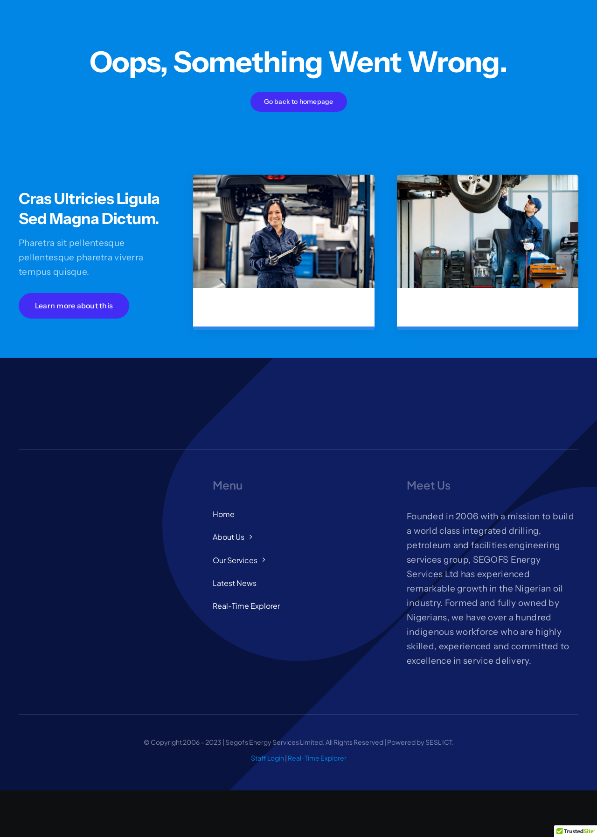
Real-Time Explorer (317, 758)
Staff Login (267, 758)
